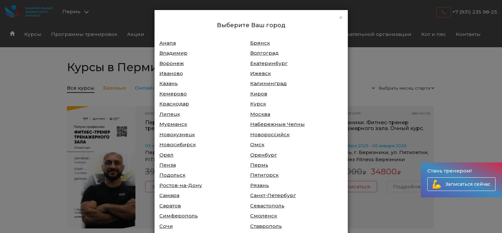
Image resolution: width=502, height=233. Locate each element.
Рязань (259, 185)
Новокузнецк (177, 134)
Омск (257, 144)
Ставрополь (266, 226)
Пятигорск (264, 175)
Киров (258, 94)
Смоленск (263, 216)
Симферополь (178, 216)
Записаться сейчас (467, 184)
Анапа (167, 43)
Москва (260, 114)
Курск (258, 104)
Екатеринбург (269, 63)
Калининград (268, 83)
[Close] (341, 17)
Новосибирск (177, 144)
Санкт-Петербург (273, 195)
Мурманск (173, 124)
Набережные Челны (277, 124)
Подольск (172, 175)
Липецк (169, 114)
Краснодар (174, 104)
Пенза (167, 165)
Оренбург (263, 155)
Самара (169, 195)
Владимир (173, 53)
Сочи (166, 226)
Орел (166, 155)
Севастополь (267, 206)
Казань (168, 83)
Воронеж (171, 63)
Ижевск (260, 73)
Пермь (259, 165)
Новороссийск (270, 134)
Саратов (170, 206)
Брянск (260, 43)
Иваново (171, 73)
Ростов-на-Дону (180, 185)
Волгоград (264, 53)
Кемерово (173, 94)
